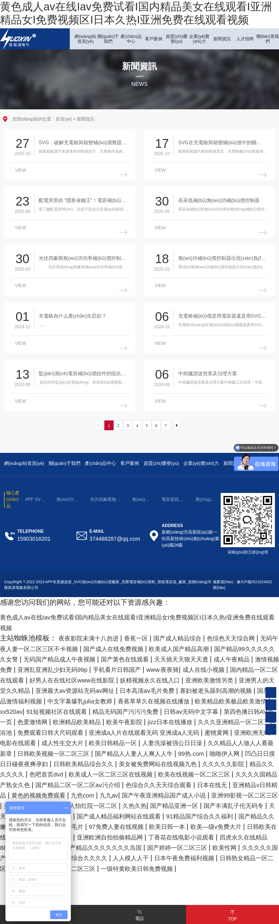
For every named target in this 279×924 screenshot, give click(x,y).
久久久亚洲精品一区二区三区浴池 (95, 751)
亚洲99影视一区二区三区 (156, 835)
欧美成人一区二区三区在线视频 (171, 803)
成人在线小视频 (101, 688)
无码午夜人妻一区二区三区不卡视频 (77, 657)
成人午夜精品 (84, 678)
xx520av (54, 730)
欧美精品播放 (138, 887)
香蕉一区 (150, 647)
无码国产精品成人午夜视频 (161, 667)
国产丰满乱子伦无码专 (193, 845)
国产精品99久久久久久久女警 (67, 667)
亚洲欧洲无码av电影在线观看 (178, 762)
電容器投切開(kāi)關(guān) (172, 508)
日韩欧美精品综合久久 (91, 793)
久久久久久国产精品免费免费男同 (150, 898)
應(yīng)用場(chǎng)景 (205, 508)
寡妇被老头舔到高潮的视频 (205, 709)
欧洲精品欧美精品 (175, 741)
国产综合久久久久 (237, 898)
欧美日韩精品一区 (33, 772)
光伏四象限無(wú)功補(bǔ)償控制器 (105, 508)
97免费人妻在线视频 (144, 866)
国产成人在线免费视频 (175, 657)
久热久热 (76, 845)
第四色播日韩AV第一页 (64, 741)
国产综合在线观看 (111, 877)
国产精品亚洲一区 (124, 845)
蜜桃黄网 (111, 762)
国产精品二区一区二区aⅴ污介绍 (183, 814)
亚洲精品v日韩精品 (120, 824)
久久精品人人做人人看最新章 (190, 772)
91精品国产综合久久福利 (197, 856)
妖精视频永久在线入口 (85, 699)
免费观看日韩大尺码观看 (193, 751)
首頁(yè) (64, 119)
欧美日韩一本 (203, 866)
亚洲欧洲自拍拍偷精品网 (185, 877)
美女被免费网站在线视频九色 (179, 793)
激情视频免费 (133, 678)
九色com (239, 824)
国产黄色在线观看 (238, 667)
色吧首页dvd (96, 803)
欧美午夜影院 (231, 741)
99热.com (169, 783)
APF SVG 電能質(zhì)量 (36, 508)
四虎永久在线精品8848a (73, 887)
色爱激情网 (123, 741)
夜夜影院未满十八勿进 (95, 647)
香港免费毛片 (84, 866)
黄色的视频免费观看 (188, 824)
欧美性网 (77, 898)
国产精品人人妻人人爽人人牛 (102, 783)
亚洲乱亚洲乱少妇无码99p (201, 678)
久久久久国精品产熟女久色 (84, 814)
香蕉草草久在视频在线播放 (180, 720)
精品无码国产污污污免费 (188, 730)
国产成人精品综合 (198, 647)
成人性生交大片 (253, 762)
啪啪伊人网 (207, 783)
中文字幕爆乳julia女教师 (94, 720)
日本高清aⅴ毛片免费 (124, 709)
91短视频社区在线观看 (107, 730)
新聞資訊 (85, 119)
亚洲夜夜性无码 (226, 835)
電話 (139, 914)
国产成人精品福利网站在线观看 (102, 856)
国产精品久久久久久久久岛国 (211, 887)
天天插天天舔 (254, 845)
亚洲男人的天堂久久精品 (228, 699)
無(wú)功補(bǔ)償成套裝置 (67, 508)
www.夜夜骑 (53, 688)
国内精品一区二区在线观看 (174, 688)
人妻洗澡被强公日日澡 (102, 772)
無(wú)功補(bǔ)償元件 (140, 508)
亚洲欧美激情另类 (155, 699)
